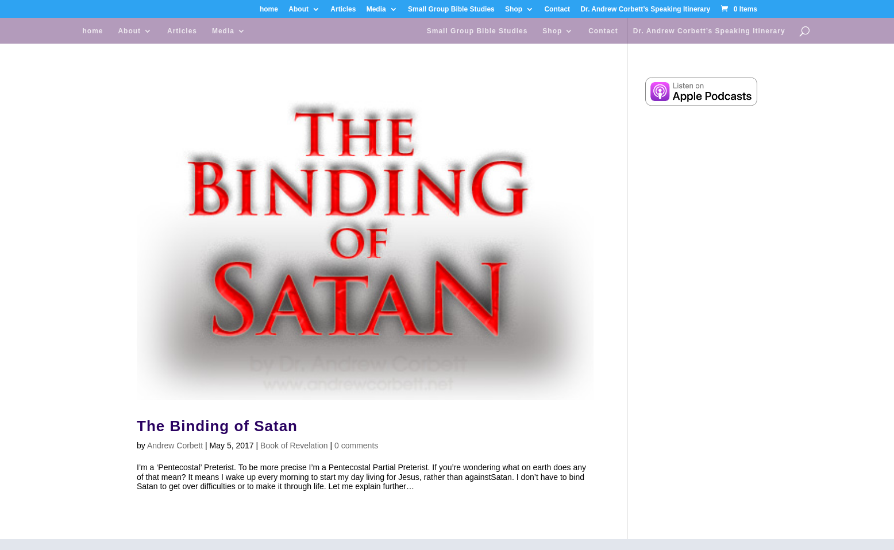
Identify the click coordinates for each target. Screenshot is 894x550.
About (298, 9)
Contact (557, 9)
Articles (343, 9)
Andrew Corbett (175, 445)
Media (376, 9)
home (269, 9)
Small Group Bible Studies (451, 9)
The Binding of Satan (217, 426)
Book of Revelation (294, 445)
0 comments (356, 445)
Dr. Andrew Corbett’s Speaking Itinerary (645, 9)
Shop (513, 9)
